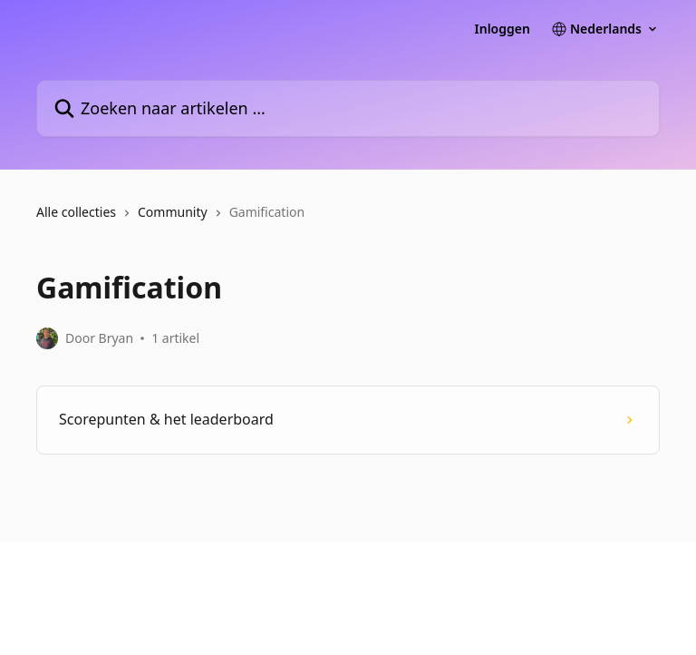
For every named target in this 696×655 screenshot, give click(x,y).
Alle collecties (76, 211)
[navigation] (348, 219)
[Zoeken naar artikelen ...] (348, 108)
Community (173, 211)
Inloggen (502, 29)
